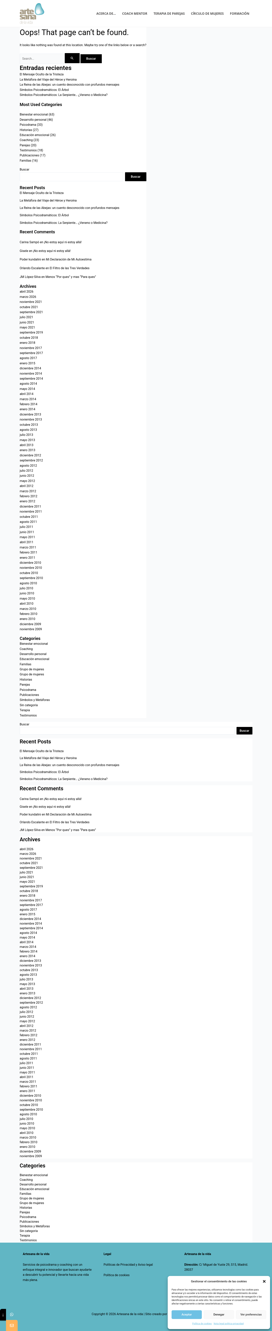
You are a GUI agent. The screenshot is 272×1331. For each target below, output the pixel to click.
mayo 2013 (27, 440)
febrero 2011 (28, 552)
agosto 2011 (28, 522)
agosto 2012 (28, 465)
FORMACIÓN (239, 13)
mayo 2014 (27, 389)
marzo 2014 (28, 399)
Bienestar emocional (34, 114)
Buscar (24, 169)
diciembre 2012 (30, 455)
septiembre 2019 (31, 332)
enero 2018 (27, 343)
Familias (25, 160)
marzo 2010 (28, 609)
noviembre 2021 (31, 302)
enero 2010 (27, 619)
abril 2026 (27, 291)
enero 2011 (27, 557)
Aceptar (187, 1314)
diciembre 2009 (30, 624)
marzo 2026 (28, 297)
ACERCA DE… (106, 13)
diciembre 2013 (30, 414)
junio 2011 (27, 532)
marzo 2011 (28, 547)
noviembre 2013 (31, 419)
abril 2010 (27, 603)
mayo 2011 (27, 537)
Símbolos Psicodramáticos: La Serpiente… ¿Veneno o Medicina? (64, 95)
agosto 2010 (28, 583)
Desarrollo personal (33, 120)
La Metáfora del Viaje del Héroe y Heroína (48, 79)
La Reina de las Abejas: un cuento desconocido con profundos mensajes (69, 84)
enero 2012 (27, 501)
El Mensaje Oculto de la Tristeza (42, 74)
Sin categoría (29, 705)
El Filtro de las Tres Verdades (69, 268)
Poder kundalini (30, 259)
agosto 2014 (28, 383)
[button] (264, 1281)
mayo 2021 (27, 327)
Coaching (26, 140)
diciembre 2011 (30, 506)
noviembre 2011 (31, 511)
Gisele (24, 251)
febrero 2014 (28, 404)
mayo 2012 (27, 481)
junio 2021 (27, 322)
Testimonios (28, 150)
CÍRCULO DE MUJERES (207, 13)
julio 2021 (26, 317)
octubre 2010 (29, 573)
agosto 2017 (28, 358)
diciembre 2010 (30, 563)
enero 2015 (27, 363)
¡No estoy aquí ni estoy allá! (63, 242)
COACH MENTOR (134, 13)
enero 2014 (27, 409)
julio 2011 (26, 527)
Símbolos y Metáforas (35, 700)
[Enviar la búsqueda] (72, 58)
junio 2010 (27, 593)
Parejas (25, 145)
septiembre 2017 (31, 353)
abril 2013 (27, 445)
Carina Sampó (29, 242)
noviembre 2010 (31, 568)
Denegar (218, 1314)
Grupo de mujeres (32, 669)
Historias (26, 130)
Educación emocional (34, 135)
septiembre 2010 (31, 578)
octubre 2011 (29, 517)
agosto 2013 (28, 430)
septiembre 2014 (31, 378)
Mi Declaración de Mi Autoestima (69, 259)
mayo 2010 (27, 598)
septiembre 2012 (31, 460)
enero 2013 (27, 450)
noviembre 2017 (31, 348)
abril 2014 (27, 394)
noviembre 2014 (31, 373)
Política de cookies (117, 1275)
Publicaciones (29, 155)
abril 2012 (27, 486)
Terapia (25, 710)
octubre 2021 (29, 307)
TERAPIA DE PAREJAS (169, 13)
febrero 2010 (28, 614)
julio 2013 (26, 435)
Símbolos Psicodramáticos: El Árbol (44, 90)
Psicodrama (28, 125)
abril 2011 (27, 542)
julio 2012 (26, 470)
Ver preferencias (251, 1314)
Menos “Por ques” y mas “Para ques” (71, 277)
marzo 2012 (28, 491)
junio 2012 (27, 476)
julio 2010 (26, 588)
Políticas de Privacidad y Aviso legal (128, 1264)
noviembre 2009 (31, 629)
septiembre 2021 (31, 312)
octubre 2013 (29, 425)
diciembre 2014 (30, 368)
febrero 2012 (28, 496)
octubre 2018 (29, 338)
